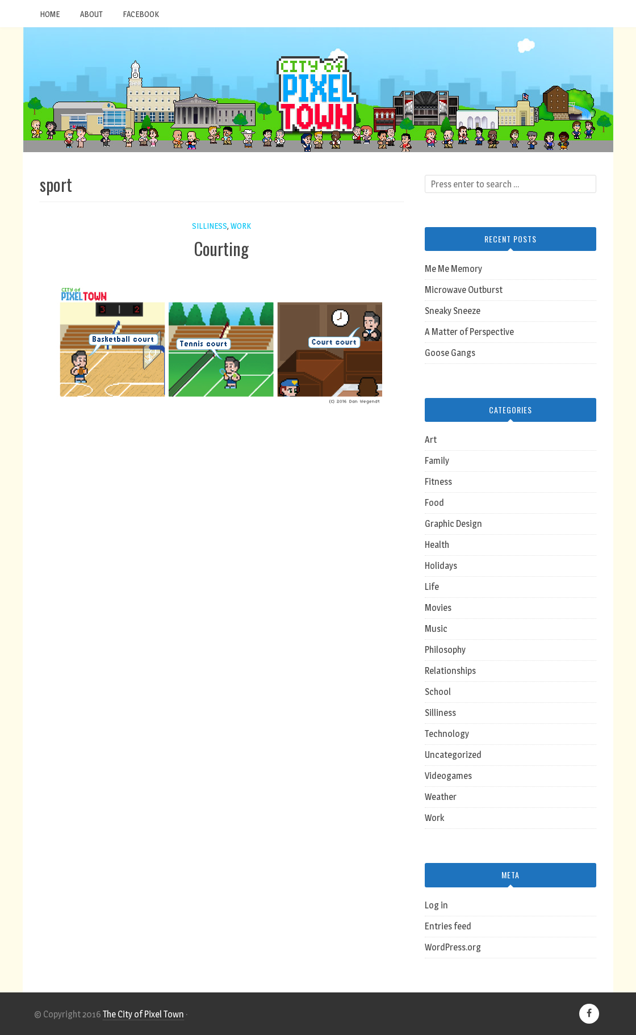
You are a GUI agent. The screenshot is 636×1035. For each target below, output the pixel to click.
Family (437, 460)
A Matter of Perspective (469, 331)
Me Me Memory (453, 268)
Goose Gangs (450, 352)
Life (432, 586)
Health (437, 544)
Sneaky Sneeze (452, 310)
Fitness (438, 481)
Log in (436, 905)
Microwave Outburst (464, 289)
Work (241, 226)
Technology (447, 733)
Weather (441, 796)
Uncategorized (453, 754)
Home (50, 14)
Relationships (450, 670)
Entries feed (448, 926)
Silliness (209, 226)
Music (436, 628)
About (91, 14)
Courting (221, 248)
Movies (438, 607)
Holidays (441, 565)
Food (434, 502)
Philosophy (445, 649)
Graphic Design (453, 523)
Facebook (141, 14)
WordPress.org (453, 947)
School (438, 691)
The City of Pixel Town (143, 1014)
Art (431, 439)
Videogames (448, 775)
